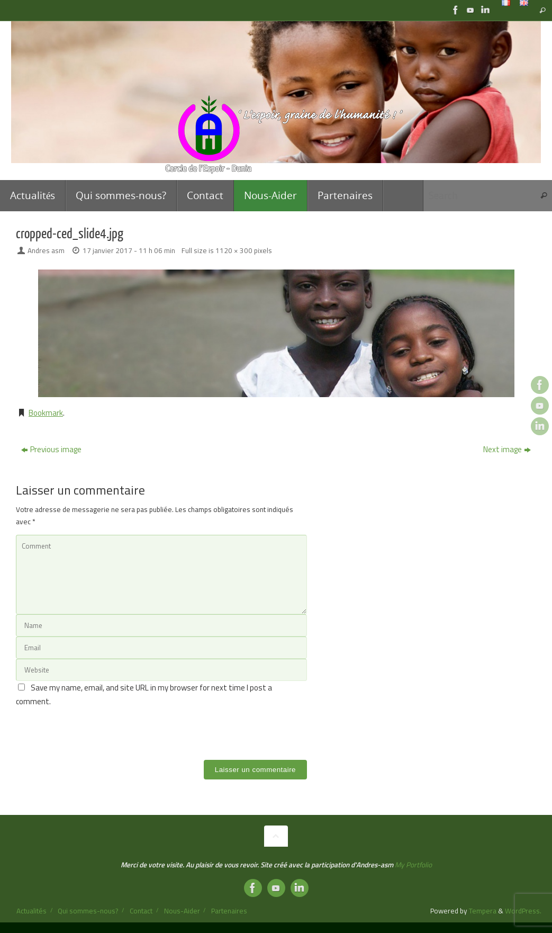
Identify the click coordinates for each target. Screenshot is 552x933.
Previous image (51, 449)
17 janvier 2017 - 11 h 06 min (129, 250)
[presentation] (96, 728)
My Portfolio (413, 864)
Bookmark (46, 413)
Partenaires (229, 910)
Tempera (482, 910)
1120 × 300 (233, 250)
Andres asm (46, 250)
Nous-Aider (182, 910)
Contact (141, 910)
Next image (507, 449)
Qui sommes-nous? (88, 910)
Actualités (31, 910)
